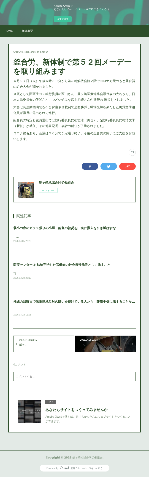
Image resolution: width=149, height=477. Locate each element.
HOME (9, 30)
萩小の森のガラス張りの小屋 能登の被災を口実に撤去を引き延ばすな (64, 228)
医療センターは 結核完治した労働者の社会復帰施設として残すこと (61, 265)
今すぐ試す (62, 19)
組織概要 (27, 30)
